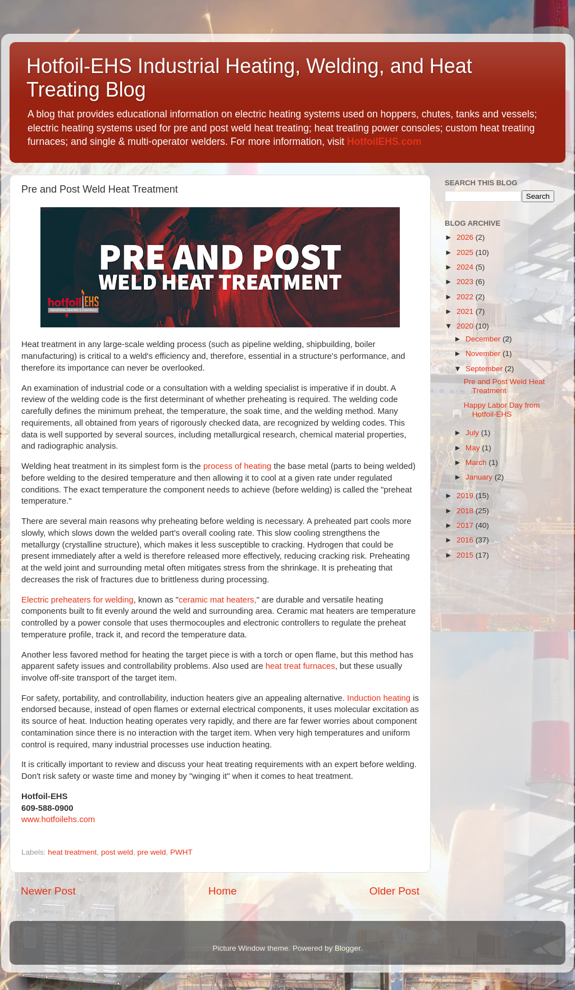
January (480, 477)
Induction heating (378, 698)
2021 (466, 311)
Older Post (394, 891)
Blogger (347, 948)
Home (222, 891)
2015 (466, 555)
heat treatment (72, 852)
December (484, 339)
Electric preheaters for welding (77, 599)
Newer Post (48, 891)
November (484, 353)
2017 (466, 525)
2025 (466, 252)
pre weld (151, 852)
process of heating (237, 466)
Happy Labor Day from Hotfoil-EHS (502, 409)
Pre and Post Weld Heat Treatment (504, 386)
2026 (466, 237)
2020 (466, 326)
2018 (466, 511)
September (485, 368)
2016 (466, 540)
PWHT (181, 852)
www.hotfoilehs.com (58, 819)
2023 (466, 281)
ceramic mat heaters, (218, 599)
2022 (466, 297)
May (474, 448)
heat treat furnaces (300, 665)
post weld (117, 852)
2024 (466, 267)
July (473, 432)
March (477, 462)
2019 (466, 495)
